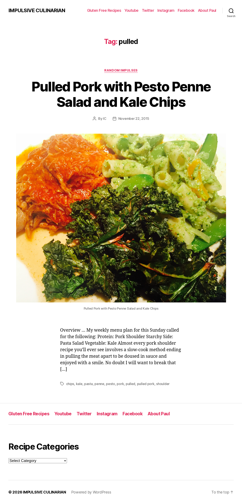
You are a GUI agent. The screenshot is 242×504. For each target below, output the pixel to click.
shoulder (163, 384)
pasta (88, 384)
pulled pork (145, 384)
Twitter (148, 10)
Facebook (186, 10)
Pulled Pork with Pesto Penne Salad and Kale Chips (121, 94)
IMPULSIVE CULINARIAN (36, 10)
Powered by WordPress (91, 492)
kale (79, 384)
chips (70, 384)
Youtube (131, 10)
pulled (130, 384)
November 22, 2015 (133, 118)
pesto (110, 384)
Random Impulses (120, 70)
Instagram (165, 10)
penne (99, 384)
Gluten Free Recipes (104, 10)
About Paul (207, 10)
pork (120, 384)
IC (104, 118)
